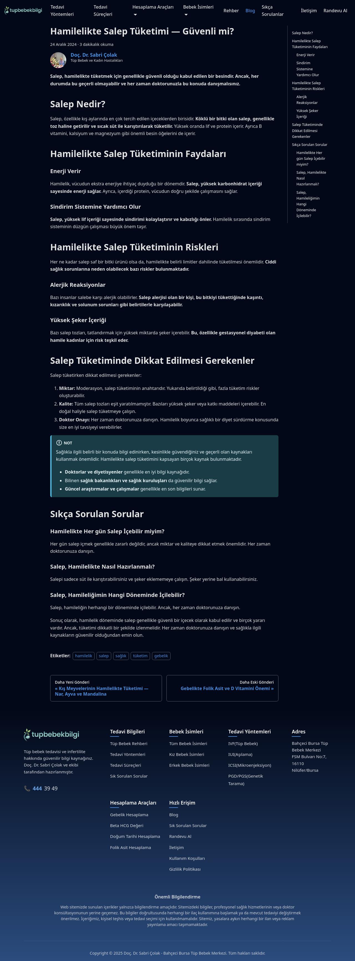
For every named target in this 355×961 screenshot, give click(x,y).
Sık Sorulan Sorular (129, 776)
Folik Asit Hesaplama (130, 847)
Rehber (231, 11)
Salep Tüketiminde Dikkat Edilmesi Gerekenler (307, 130)
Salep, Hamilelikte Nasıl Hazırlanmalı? (311, 178)
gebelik (161, 655)
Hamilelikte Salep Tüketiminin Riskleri (308, 85)
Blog (250, 11)
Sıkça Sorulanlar (273, 10)
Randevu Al (335, 11)
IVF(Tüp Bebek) (243, 743)
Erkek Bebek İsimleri (189, 765)
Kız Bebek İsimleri (186, 754)
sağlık (121, 655)
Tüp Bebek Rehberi (128, 743)
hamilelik (83, 655)
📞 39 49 (41, 788)
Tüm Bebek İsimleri (188, 743)
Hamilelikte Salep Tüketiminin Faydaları (310, 43)
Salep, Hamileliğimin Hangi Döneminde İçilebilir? (308, 204)
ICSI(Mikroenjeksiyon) (249, 765)
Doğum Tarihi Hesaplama (135, 836)
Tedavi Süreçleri (103, 10)
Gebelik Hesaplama (129, 814)
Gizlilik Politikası (185, 869)
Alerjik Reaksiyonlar (307, 99)
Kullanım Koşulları (187, 858)
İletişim (309, 11)
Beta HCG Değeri (126, 825)
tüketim (140, 655)
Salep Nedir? (302, 32)
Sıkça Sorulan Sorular (309, 144)
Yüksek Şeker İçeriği (307, 113)
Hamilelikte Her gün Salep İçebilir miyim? (310, 158)
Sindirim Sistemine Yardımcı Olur (307, 68)
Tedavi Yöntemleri (61, 10)
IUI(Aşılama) (240, 754)
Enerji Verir (305, 54)
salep (104, 655)
